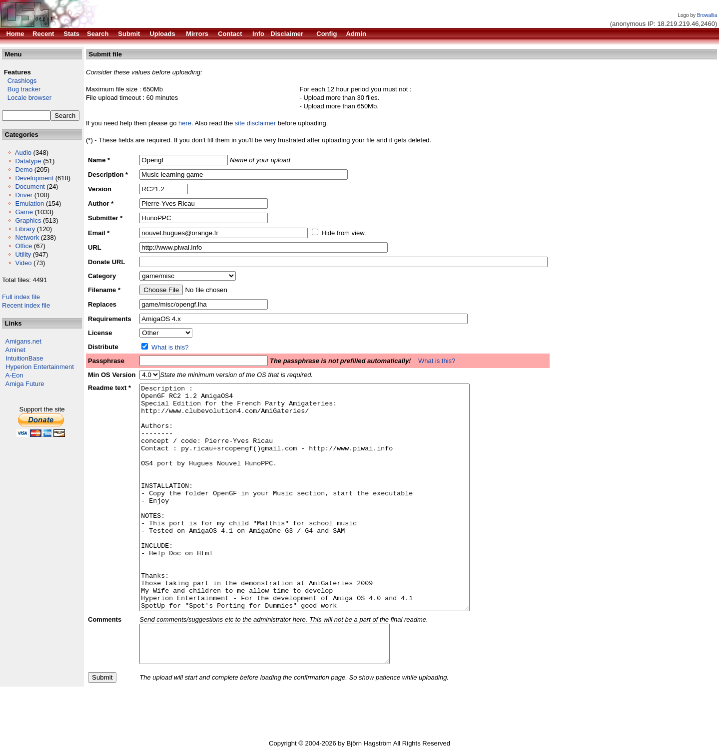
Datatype (28, 161)
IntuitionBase (24, 358)
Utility (23, 254)
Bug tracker (21, 89)
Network (27, 237)
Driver (23, 195)
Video (23, 263)
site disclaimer (255, 123)
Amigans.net (23, 341)
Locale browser (26, 97)
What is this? (169, 347)
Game (23, 212)
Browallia (707, 15)
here (184, 123)
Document (29, 186)
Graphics (28, 220)
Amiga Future (24, 383)
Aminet (15, 350)
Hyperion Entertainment (39, 367)
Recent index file (26, 305)
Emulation (29, 203)
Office (23, 246)
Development (34, 178)
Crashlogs (19, 80)
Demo (23, 169)
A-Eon (14, 375)
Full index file (21, 297)
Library (25, 229)
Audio (23, 152)
